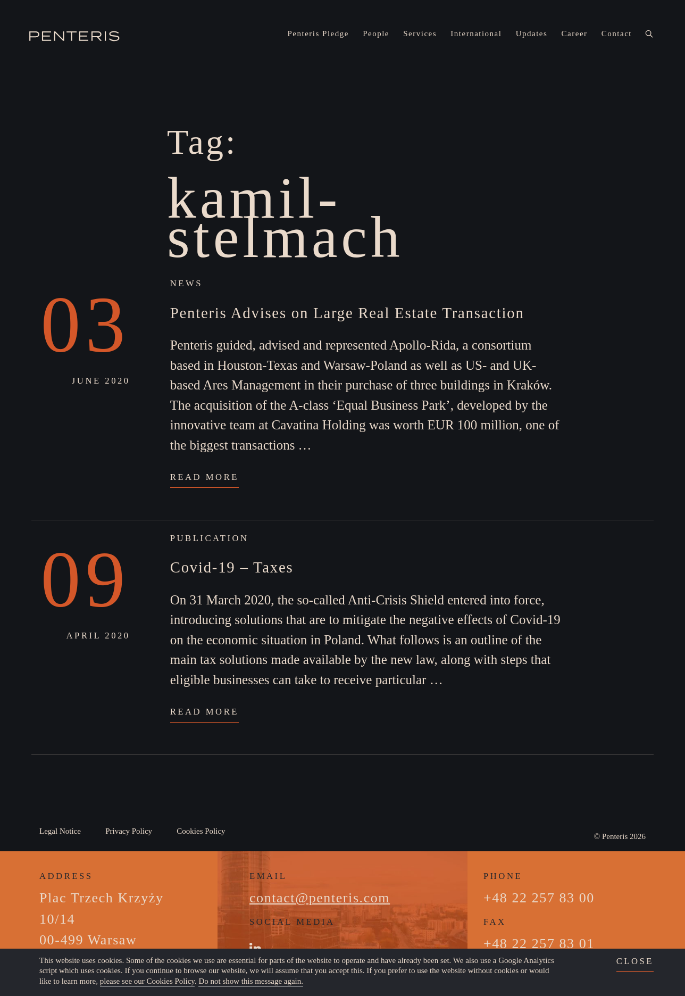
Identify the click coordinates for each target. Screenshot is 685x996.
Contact (617, 33)
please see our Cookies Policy (147, 981)
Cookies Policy (201, 831)
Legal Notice (60, 831)
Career (575, 33)
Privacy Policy (128, 831)
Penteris (615, 836)
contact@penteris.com (319, 898)
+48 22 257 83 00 (539, 898)
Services (420, 33)
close (635, 961)
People (376, 33)
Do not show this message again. (250, 981)
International (476, 33)
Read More (204, 477)
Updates (532, 33)
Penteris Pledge (318, 33)
